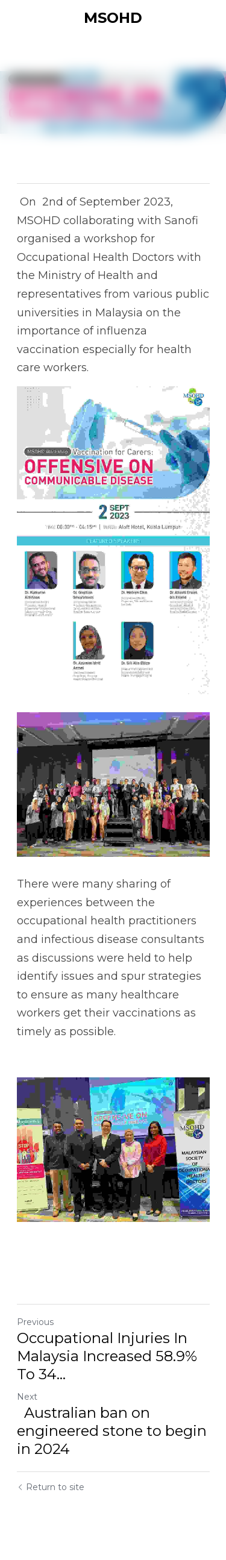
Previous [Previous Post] (35, 1322)
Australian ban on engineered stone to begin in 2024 (112, 1431)
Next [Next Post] (27, 1396)
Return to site (50, 1487)
